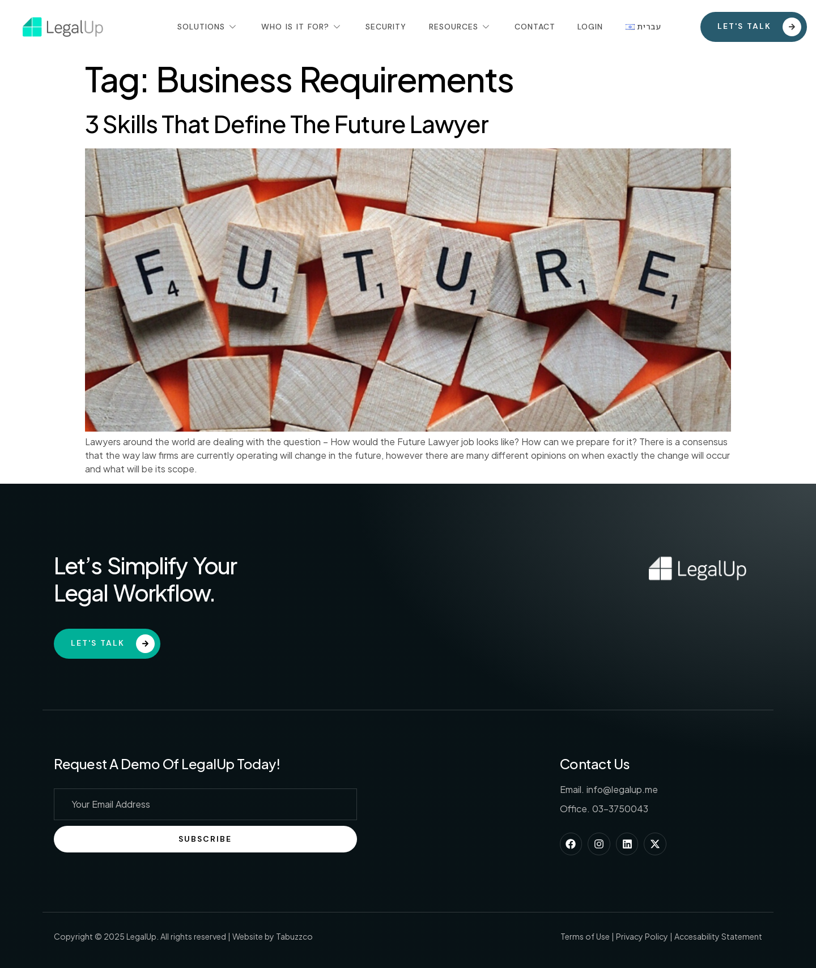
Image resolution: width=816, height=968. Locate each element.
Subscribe (205, 839)
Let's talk (759, 27)
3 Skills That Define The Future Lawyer (286, 123)
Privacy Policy (642, 936)
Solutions (208, 27)
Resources (460, 27)
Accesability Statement (718, 936)
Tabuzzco (294, 936)
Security (386, 27)
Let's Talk (113, 643)
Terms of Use (585, 936)
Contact (535, 27)
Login (591, 27)
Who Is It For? (302, 27)
